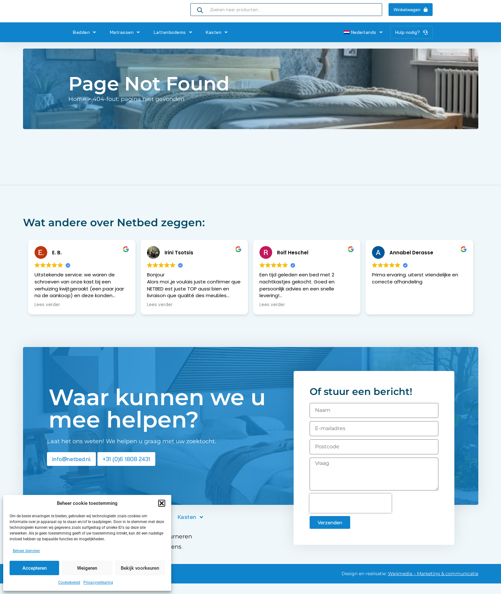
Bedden (84, 42)
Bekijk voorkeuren (140, 568)
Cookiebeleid (69, 582)
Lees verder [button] (47, 315)
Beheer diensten (26, 551)
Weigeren (87, 568)
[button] (161, 503)
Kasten (217, 42)
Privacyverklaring (98, 582)
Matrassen (125, 42)
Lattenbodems (173, 42)
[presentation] (350, 513)
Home (77, 109)
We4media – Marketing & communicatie (433, 584)
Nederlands (363, 42)
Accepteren (34, 568)
